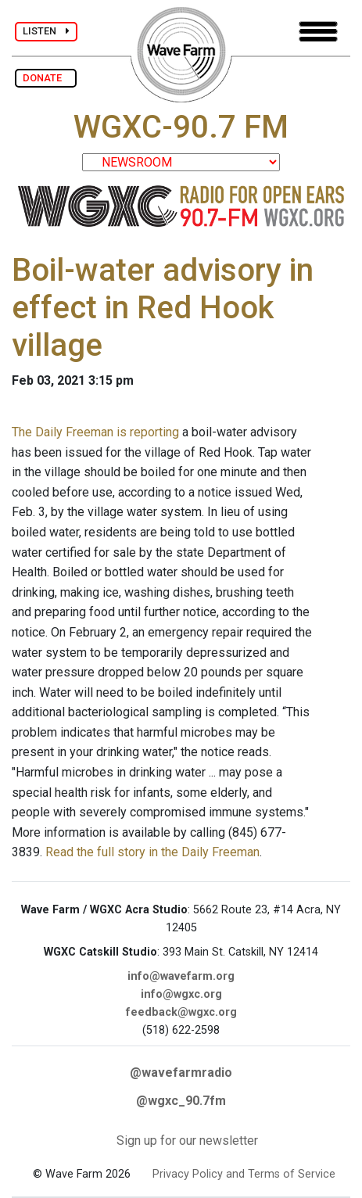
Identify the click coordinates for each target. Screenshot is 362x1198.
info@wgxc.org (181, 994)
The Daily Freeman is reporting (95, 432)
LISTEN (46, 31)
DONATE (46, 78)
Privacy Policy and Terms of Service (243, 1174)
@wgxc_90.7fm (181, 1100)
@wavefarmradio (181, 1072)
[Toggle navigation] (318, 31)
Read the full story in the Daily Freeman (152, 852)
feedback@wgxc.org (181, 1012)
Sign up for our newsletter (187, 1140)
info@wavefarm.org (181, 976)
